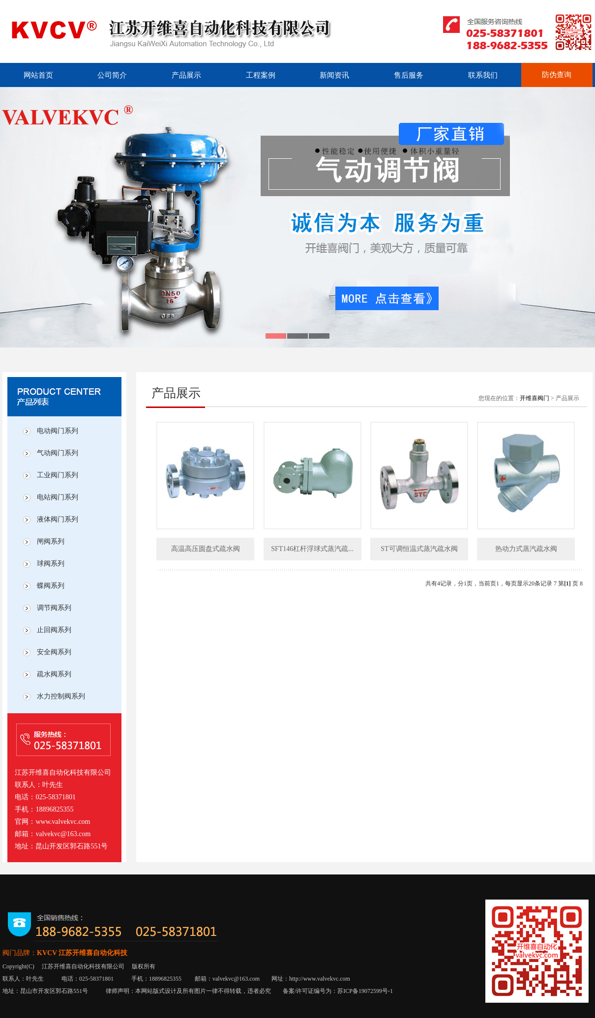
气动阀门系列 (57, 453)
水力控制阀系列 (61, 696)
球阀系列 (50, 563)
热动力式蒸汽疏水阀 (526, 549)
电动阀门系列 (57, 431)
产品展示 (186, 75)
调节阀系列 (54, 607)
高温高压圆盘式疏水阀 (205, 549)
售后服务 (408, 75)
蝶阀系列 (50, 585)
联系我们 (483, 75)
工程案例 (260, 75)
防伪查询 (556, 75)
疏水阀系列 (54, 674)
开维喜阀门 (534, 398)
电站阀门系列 (57, 497)
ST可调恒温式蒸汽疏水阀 (419, 549)
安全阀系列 (54, 652)
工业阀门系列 (57, 475)
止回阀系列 (54, 630)
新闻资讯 (334, 75)
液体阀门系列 (57, 519)
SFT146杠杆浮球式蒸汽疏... (312, 549)
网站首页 (38, 75)
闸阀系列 (50, 541)
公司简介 (112, 75)
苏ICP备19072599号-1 (365, 991)
